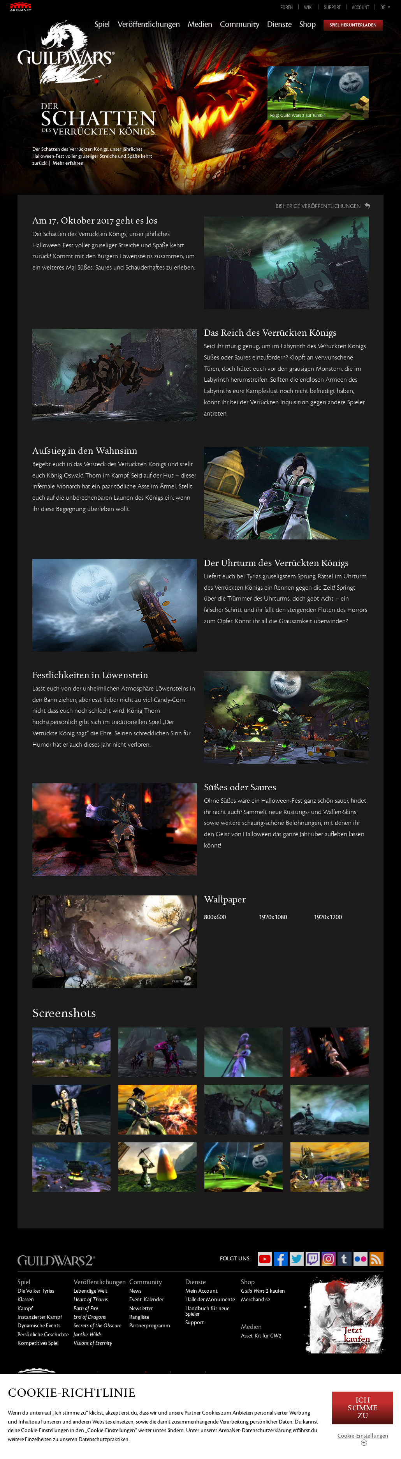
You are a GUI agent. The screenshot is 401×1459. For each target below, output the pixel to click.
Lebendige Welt (90, 1291)
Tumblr (345, 1259)
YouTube (265, 1259)
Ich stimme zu (363, 1408)
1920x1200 (328, 917)
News (135, 1291)
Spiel (102, 24)
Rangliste (139, 1317)
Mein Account (201, 1291)
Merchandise (255, 1299)
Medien (200, 24)
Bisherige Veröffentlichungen (318, 206)
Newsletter (141, 1308)
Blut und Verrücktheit (98, 118)
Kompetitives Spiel (38, 1343)
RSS (376, 1259)
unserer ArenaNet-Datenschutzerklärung (246, 1430)
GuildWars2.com (66, 60)
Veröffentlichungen (149, 24)
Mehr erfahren (67, 163)
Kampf (25, 1308)
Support (332, 7)
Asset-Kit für (261, 1335)
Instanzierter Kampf (40, 1317)
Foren (286, 7)
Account (360, 7)
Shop (307, 24)
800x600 (215, 917)
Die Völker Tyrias (36, 1291)
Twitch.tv (313, 1259)
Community (239, 24)
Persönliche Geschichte (43, 1334)
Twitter (297, 1259)
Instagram (329, 1259)
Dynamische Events (39, 1325)
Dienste (279, 24)
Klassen (26, 1299)
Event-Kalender (146, 1299)
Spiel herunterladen (353, 25)
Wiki (308, 7)
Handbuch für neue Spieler (207, 1311)
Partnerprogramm (149, 1325)
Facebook (281, 1259)
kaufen (263, 1291)
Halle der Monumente (210, 1299)
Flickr (361, 1259)
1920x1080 (273, 917)
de (382, 7)
